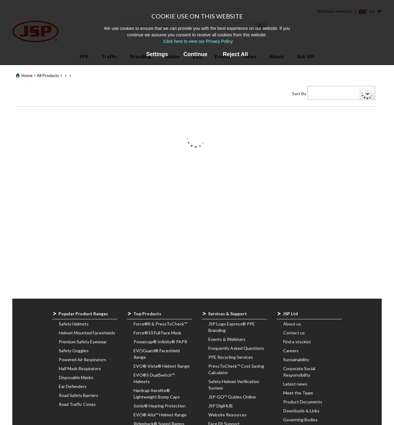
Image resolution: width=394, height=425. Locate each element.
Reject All (235, 54)
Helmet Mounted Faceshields (87, 332)
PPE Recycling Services (230, 357)
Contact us (294, 332)
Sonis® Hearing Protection (160, 405)
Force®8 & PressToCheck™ (160, 323)
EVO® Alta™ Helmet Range (160, 414)
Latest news (295, 383)
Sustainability (296, 359)
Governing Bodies (300, 419)
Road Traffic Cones (77, 404)
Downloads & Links (301, 410)
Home (27, 75)
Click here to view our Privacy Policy (198, 41)
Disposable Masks (76, 377)
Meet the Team (298, 392)
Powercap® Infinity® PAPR (160, 341)
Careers (291, 350)
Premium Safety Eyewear (83, 341)
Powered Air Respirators (82, 359)
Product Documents (302, 401)
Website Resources (227, 414)
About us (292, 323)
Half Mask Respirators (80, 368)
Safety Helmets (74, 323)
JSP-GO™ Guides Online (232, 396)
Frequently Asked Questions (236, 348)
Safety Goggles (74, 350)
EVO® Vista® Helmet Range (162, 366)
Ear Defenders (72, 386)
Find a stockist (297, 341)
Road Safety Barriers (78, 395)
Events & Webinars (226, 339)
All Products (48, 75)
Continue (195, 54)
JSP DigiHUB (220, 405)
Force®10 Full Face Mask (157, 332)
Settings (157, 54)
